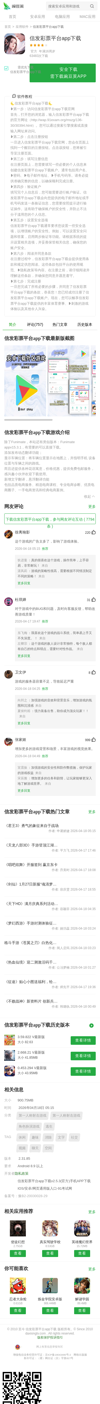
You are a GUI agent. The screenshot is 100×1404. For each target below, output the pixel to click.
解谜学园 (82, 1299)
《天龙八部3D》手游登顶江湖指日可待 (31, 845)
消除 (48, 1137)
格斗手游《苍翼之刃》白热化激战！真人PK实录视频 (31, 943)
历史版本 (84, 324)
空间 (48, 1148)
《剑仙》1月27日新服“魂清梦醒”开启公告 (31, 884)
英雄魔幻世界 (82, 1242)
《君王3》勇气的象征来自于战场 (31, 825)
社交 (74, 1137)
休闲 (22, 1137)
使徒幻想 (18, 1242)
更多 (92, 507)
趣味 (35, 1137)
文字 (61, 1137)
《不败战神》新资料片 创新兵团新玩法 (31, 1001)
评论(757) (35, 324)
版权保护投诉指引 (50, 1337)
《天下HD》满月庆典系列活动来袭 (31, 904)
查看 (18, 1253)
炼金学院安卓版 (50, 1299)
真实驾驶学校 (50, 1242)
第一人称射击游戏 (32, 1115)
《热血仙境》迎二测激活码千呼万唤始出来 (31, 962)
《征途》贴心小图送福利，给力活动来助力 (31, 982)
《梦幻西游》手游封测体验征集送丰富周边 (31, 923)
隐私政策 (22, 1173)
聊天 (35, 1148)
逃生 (49, 1126)
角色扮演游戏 (29, 1126)
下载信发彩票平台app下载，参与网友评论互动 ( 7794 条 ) (50, 520)
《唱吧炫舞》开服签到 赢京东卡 (31, 864)
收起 (90, 496)
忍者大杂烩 (18, 1299)
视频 (22, 1148)
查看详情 (83, 1040)
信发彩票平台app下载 (13, 6)
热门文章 (60, 324)
